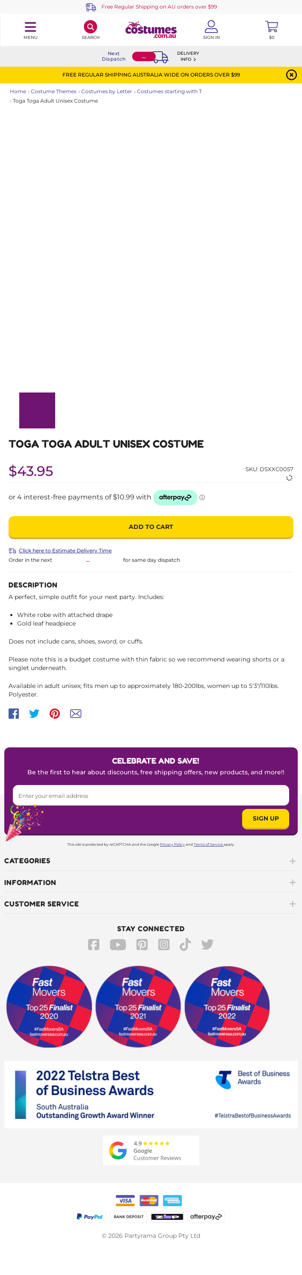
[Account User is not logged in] (211, 30)
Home (18, 91)
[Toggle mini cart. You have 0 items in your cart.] (272, 30)
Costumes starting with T (169, 91)
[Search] (90, 30)
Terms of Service (209, 844)
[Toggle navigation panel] (30, 30)
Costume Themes (54, 91)
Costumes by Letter (106, 91)
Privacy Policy (172, 844)
